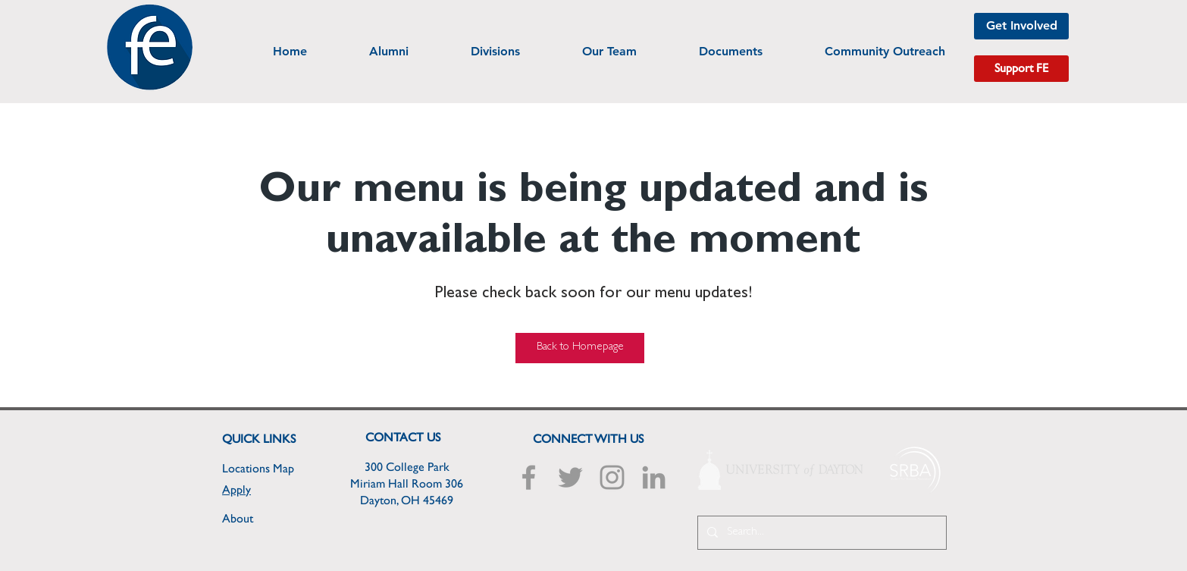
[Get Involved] (1021, 26)
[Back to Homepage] (579, 348)
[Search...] (820, 532)
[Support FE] (1021, 68)
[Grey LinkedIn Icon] (653, 477)
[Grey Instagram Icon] (612, 477)
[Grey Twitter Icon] (570, 477)
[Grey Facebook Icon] (528, 477)
